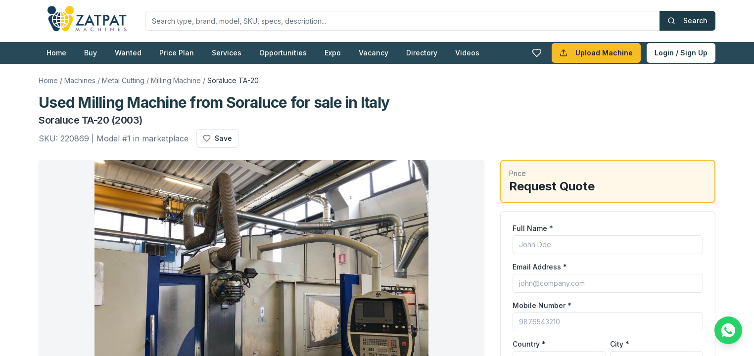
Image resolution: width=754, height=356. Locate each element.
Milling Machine (176, 80)
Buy (90, 52)
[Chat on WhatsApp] (728, 330)
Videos (467, 52)
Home (56, 52)
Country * (529, 344)
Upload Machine (596, 52)
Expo (333, 52)
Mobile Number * (542, 305)
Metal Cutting (123, 80)
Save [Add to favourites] (217, 138)
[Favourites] (537, 53)
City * (619, 344)
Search (687, 20)
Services (226, 52)
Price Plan (176, 52)
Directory (421, 52)
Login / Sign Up (681, 52)
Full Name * (533, 228)
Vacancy (373, 52)
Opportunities (283, 52)
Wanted (128, 52)
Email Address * (540, 267)
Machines (79, 80)
